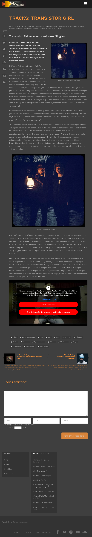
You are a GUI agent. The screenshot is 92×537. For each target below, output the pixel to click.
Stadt (56, 28)
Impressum (18, 532)
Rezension (36, 28)
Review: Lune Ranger (42, 476)
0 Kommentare (39, 26)
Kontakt (29, 532)
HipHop (8, 469)
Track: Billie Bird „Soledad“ (43, 491)
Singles (75, 342)
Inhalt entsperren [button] (48, 305)
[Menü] (85, 3)
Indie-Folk (81, 26)
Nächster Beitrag (67, 356)
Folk (55, 26)
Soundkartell (49, 28)
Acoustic (51, 26)
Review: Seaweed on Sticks (44, 466)
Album (15, 337)
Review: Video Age (41, 471)
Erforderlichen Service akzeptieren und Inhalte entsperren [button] (48, 312)
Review (29, 28)
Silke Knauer (64, 342)
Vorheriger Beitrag (25, 356)
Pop (6, 464)
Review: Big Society (41, 480)
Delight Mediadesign (20, 522)
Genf (49, 337)
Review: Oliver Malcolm (42, 503)
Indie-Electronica (71, 26)
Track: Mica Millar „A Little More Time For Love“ (43, 486)
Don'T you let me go (28, 337)
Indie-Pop (12, 28)
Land (24, 28)
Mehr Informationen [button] (48, 299)
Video (60, 28)
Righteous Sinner (39, 342)
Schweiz (42, 28)
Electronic (8, 473)
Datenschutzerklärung (43, 532)
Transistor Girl (30, 347)
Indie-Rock (19, 28)
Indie (63, 26)
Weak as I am (44, 347)
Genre (60, 26)
